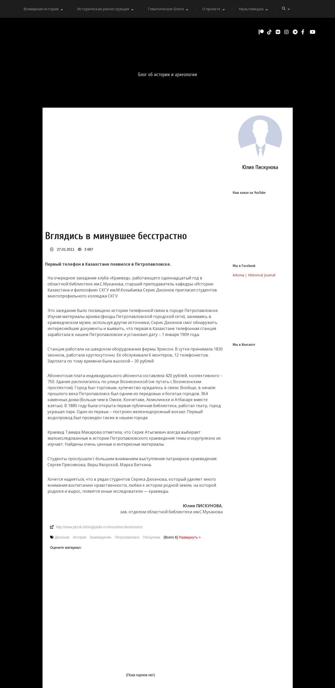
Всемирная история (41, 9)
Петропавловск (127, 537)
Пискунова (151, 537)
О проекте (211, 9)
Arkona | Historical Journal (254, 275)
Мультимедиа (251, 9)
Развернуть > (189, 537)
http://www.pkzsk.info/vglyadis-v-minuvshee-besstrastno (99, 527)
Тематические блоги (166, 9)
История (79, 537)
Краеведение (100, 537)
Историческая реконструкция (103, 9)
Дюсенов (62, 537)
